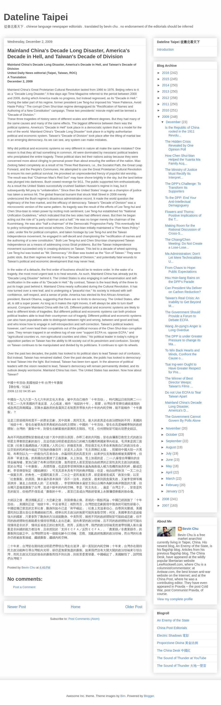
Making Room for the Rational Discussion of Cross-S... (183, 229)
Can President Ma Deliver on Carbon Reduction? (183, 290)
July (169, 453)
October (172, 434)
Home (76, 607)
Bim (122, 696)
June (170, 459)
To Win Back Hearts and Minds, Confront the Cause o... (182, 354)
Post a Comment (24, 587)
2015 (166, 79)
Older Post (133, 607)
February (173, 485)
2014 (166, 85)
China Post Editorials (172, 628)
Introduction (165, 49)
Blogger (149, 696)
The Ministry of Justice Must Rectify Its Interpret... (181, 173)
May (169, 466)
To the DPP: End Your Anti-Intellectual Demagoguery (180, 201)
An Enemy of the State (173, 620)
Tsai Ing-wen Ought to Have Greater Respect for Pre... (183, 368)
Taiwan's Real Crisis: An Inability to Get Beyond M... (183, 302)
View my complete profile (175, 599)
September (174, 441)
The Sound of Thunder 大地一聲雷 (181, 665)
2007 (166, 505)
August (171, 447)
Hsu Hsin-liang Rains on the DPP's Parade (182, 280)
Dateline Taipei (36, 17)
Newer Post (16, 607)
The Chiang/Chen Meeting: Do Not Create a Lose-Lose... (183, 243)
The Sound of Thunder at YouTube (181, 658)
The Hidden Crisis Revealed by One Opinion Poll (179, 145)
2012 (166, 98)
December (173, 122)
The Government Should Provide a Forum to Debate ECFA (182, 316)
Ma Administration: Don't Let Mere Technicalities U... (183, 257)
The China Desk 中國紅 (174, 650)
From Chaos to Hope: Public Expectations (181, 269)
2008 (166, 499)
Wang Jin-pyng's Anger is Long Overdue (183, 328)
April (169, 472)
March (171, 478)
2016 (166, 73)
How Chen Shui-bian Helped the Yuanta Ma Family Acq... (182, 159)
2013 (166, 91)
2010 (166, 110)
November (173, 428)
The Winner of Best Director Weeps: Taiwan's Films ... (179, 382)
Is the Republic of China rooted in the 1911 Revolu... (182, 131)
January (172, 491)
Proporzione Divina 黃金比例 (177, 643)
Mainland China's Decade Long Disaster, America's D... (183, 406)
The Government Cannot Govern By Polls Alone (183, 418)
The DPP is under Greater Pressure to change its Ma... (183, 340)
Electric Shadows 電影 (173, 635)
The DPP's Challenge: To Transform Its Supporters (183, 187)
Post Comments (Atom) (83, 619)
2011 (166, 104)
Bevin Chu (190, 529)
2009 (166, 117)
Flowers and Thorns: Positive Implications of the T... (183, 215)
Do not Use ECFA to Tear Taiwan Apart (183, 394)
